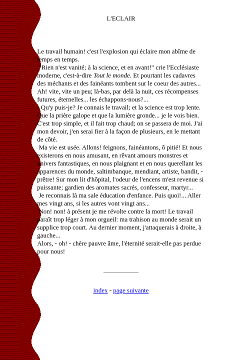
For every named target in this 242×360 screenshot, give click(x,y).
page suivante (130, 290)
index (101, 290)
